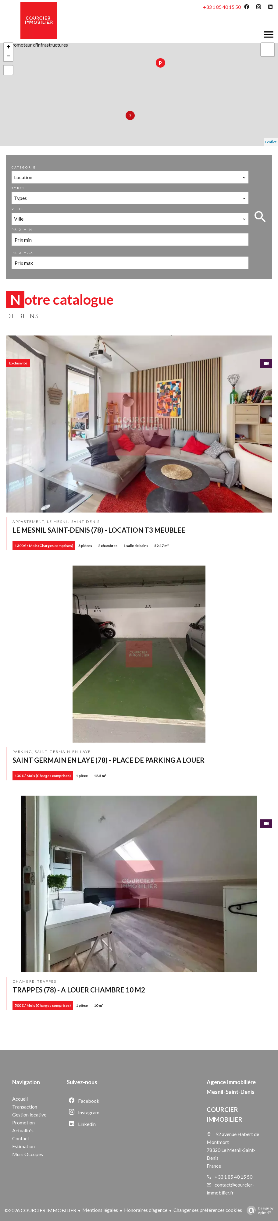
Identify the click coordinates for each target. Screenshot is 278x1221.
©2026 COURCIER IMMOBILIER (40, 1210)
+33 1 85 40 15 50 (222, 7)
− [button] (8, 56)
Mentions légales (100, 1210)
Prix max (22, 252)
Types (18, 188)
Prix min (22, 229)
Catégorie (24, 167)
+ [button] (8, 47)
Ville (18, 209)
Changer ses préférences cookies (207, 1210)
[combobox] (130, 177)
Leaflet (270, 142)
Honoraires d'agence (145, 1210)
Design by (258, 1210)
